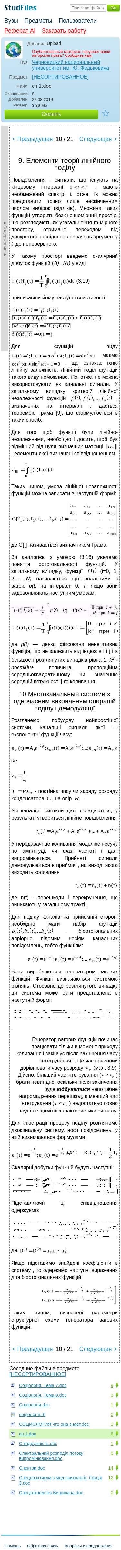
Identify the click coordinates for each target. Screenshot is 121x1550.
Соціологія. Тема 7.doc (42, 1385)
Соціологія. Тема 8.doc (42, 1395)
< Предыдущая (32, 139)
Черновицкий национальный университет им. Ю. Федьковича (70, 65)
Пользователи (77, 20)
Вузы (11, 20)
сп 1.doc (27, 1433)
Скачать (51, 114)
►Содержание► (5, 238)
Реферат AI (20, 30)
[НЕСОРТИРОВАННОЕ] (60, 77)
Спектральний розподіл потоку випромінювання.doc (51, 1456)
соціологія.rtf (32, 1414)
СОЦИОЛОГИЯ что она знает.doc (54, 1424)
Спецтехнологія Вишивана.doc (51, 1492)
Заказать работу (64, 30)
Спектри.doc (32, 1468)
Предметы (38, 20)
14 (110, 1468)
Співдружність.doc (38, 1443)
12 (110, 1477)
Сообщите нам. (79, 55)
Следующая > (98, 139)
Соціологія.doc (34, 1404)
